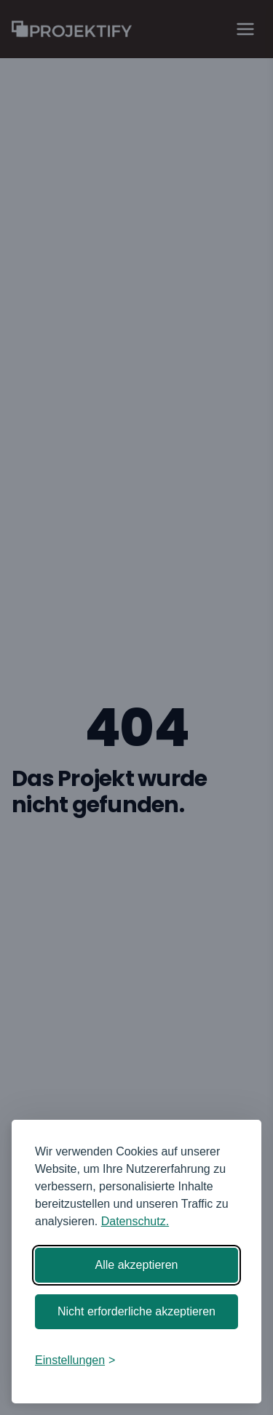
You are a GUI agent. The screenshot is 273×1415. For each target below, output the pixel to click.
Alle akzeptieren (136, 1265)
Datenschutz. (135, 1221)
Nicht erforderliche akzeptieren (136, 1311)
